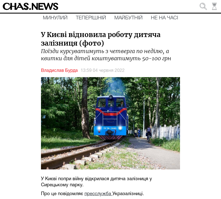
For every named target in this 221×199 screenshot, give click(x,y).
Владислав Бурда (59, 71)
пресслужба (98, 194)
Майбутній (128, 18)
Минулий (55, 18)
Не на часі (164, 18)
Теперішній (91, 18)
